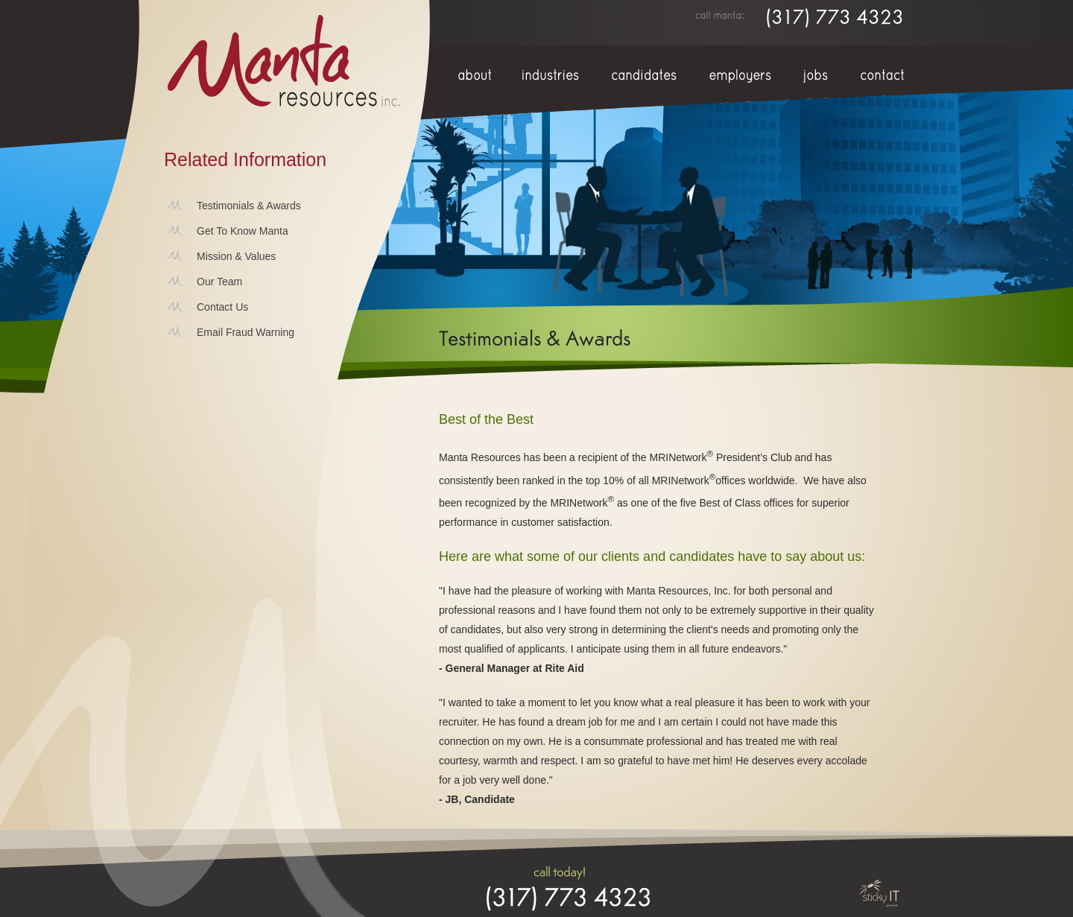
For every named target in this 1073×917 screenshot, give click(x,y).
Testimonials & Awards (249, 206)
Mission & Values (236, 256)
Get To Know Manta (242, 231)
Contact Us (222, 307)
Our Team (219, 282)
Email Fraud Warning (245, 332)
